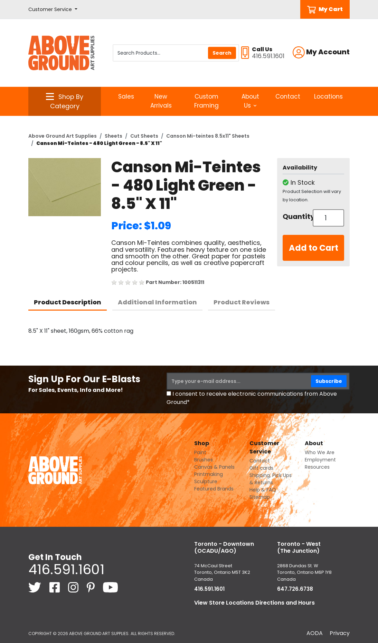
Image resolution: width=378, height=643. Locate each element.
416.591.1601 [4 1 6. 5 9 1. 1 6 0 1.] (66, 569)
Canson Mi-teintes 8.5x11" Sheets (207, 135)
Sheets (113, 135)
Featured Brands (214, 488)
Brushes (203, 459)
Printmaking (208, 474)
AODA (314, 633)
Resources (317, 466)
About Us (250, 101)
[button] (52, 9)
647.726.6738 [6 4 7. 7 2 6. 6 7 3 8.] (295, 589)
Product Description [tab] (67, 302)
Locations (328, 96)
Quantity (295, 216)
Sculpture (205, 481)
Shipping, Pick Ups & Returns (270, 479)
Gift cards (261, 468)
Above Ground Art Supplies (62, 135)
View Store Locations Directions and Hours (254, 603)
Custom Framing (206, 101)
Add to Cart (313, 248)
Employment (320, 459)
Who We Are (319, 452)
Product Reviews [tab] (242, 302)
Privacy (340, 633)
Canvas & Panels (214, 466)
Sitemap (259, 497)
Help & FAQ (262, 489)
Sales (126, 96)
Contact (287, 96)
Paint (200, 452)
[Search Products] (176, 53)
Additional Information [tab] (157, 302)
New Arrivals (161, 101)
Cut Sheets (144, 135)
